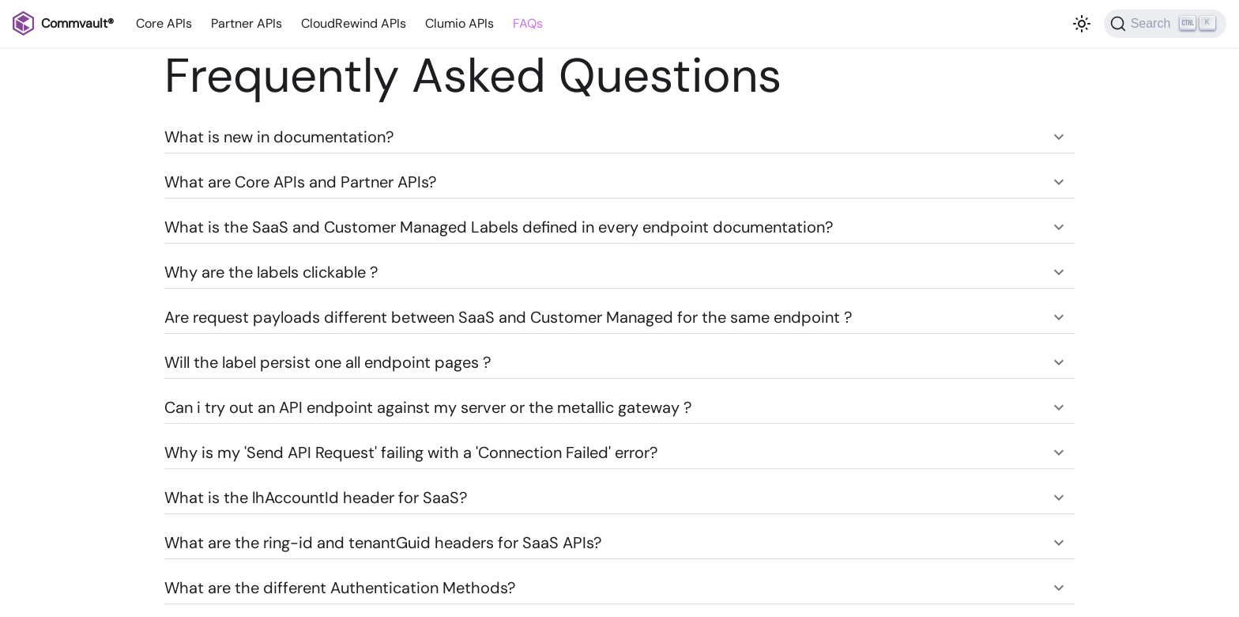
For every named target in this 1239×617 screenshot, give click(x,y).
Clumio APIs (459, 23)
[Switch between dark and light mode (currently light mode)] (1081, 23)
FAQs (528, 23)
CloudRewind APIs (353, 23)
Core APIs (164, 23)
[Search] (1165, 23)
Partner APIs (246, 23)
